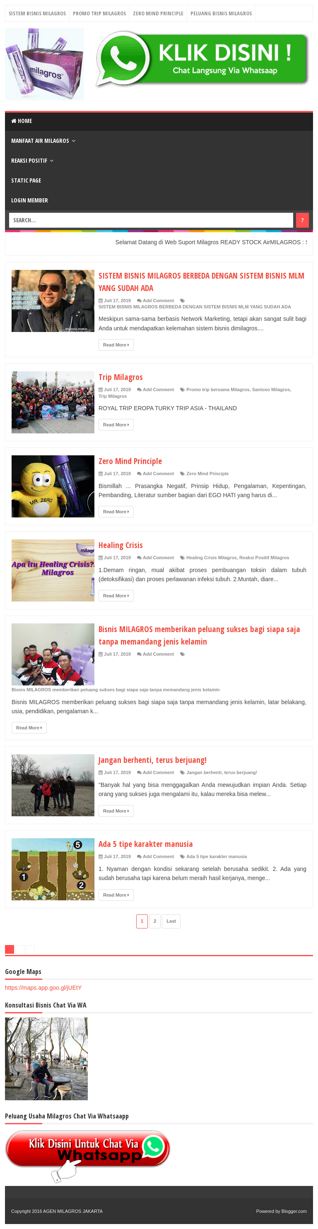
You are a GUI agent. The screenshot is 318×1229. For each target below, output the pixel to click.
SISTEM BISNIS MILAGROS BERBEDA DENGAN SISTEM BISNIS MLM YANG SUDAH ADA (195, 306)
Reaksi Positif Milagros (264, 557)
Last (171, 921)
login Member (29, 200)
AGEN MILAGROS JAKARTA (73, 1211)
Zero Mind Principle (158, 13)
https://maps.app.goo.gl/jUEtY (43, 987)
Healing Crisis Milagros (211, 557)
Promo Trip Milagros (99, 13)
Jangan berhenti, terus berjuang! (158, 759)
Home (21, 121)
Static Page (26, 180)
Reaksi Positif (29, 160)
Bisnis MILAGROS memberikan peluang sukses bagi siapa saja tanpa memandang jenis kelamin (201, 634)
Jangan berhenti (204, 772)
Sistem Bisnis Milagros (37, 13)
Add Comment (158, 300)
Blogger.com (294, 1211)
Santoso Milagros (271, 389)
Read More (116, 344)
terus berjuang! (240, 772)
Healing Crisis (123, 544)
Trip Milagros (122, 376)
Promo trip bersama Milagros (217, 389)
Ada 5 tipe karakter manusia (150, 843)
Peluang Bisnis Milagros (221, 13)
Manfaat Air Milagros (40, 140)
